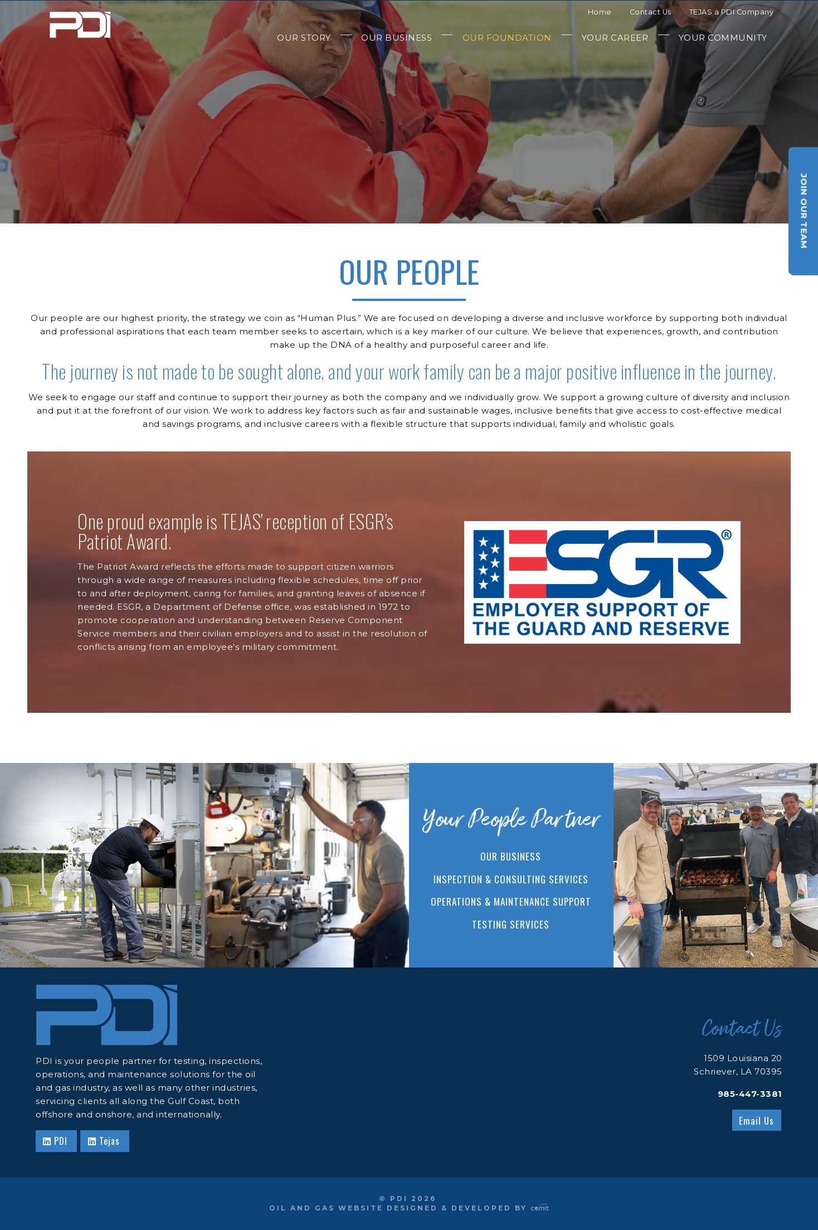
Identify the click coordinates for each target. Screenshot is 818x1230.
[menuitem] (304, 38)
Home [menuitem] (600, 12)
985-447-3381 (750, 1093)
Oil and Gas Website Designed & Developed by (409, 1208)
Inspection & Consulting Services (511, 879)
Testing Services (510, 924)
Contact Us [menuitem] (650, 12)
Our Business (510, 856)
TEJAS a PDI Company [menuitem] (731, 12)
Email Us (756, 1120)
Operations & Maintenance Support (511, 901)
